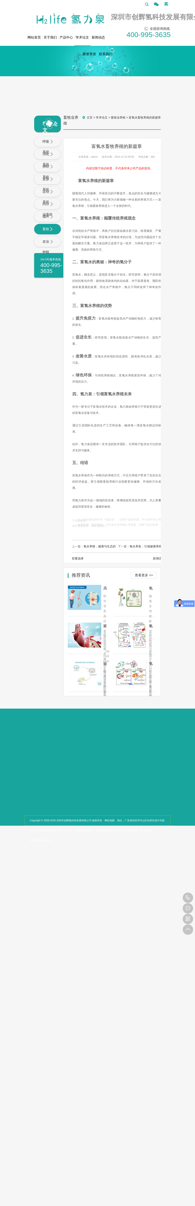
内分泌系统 (47, 209)
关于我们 (50, 37)
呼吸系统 (47, 147)
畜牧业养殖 (47, 234)
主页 (89, 117)
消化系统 (47, 159)
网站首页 (34, 37)
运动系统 (47, 197)
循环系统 (47, 222)
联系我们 (105, 54)
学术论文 (82, 41)
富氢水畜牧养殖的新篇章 (145, 117)
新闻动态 (98, 37)
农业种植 (47, 247)
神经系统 (47, 172)
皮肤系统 (47, 184)
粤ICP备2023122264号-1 (110, 830)
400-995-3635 (188, 898)
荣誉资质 (89, 54)
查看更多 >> (144, 575)
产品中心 (66, 37)
